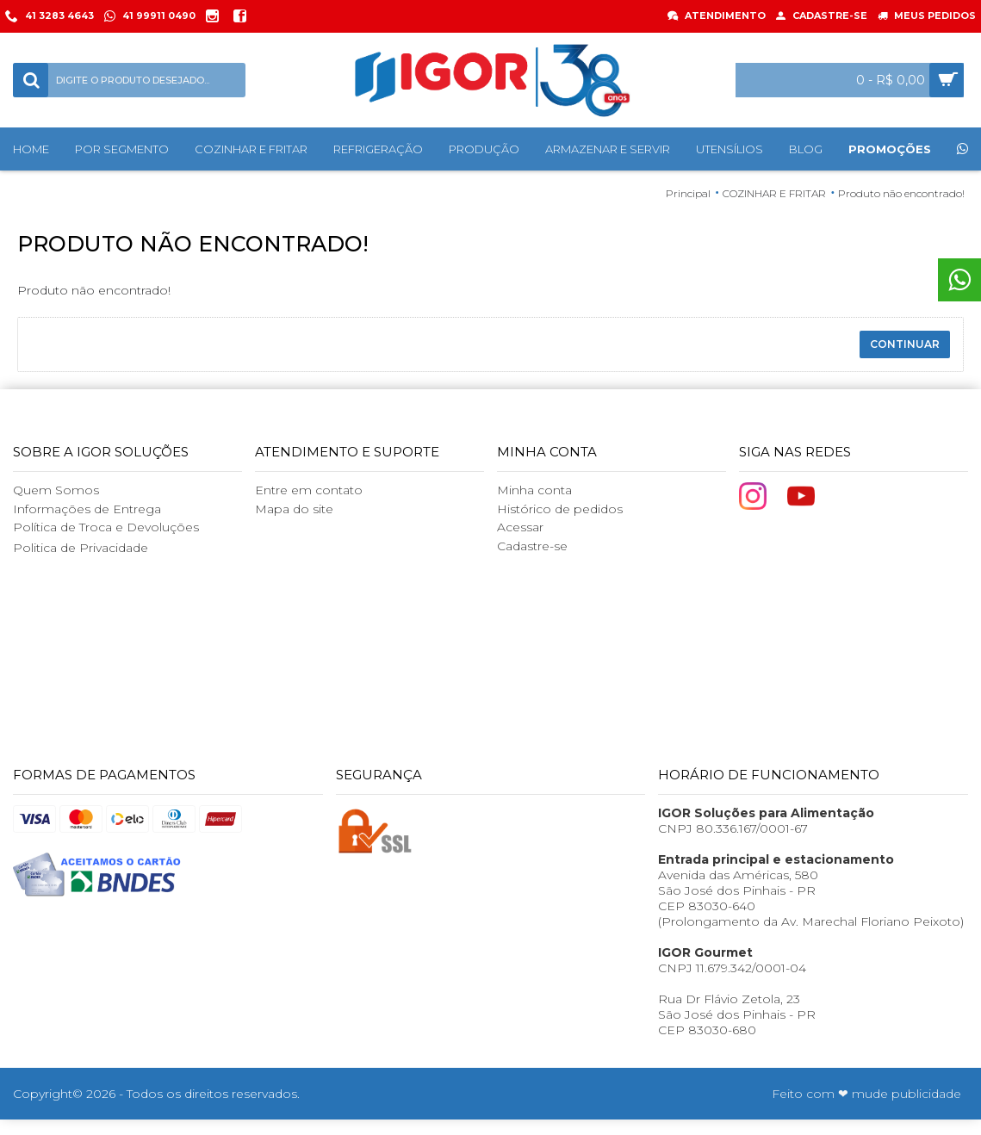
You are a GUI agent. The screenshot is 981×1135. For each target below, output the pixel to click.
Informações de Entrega (87, 509)
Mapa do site (294, 509)
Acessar (520, 527)
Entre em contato (309, 490)
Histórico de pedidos (560, 509)
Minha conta (534, 490)
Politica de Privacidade (80, 547)
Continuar (905, 344)
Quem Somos (56, 490)
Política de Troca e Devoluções (106, 527)
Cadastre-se (532, 546)
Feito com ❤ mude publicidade (866, 1093)
